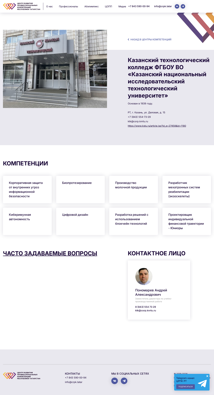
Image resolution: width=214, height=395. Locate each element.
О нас (49, 6)
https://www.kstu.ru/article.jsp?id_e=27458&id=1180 (157, 125)
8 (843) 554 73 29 (145, 306)
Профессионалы (68, 6)
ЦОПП (108, 6)
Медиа (122, 6)
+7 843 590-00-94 (139, 6)
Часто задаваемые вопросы (50, 253)
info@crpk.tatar (163, 6)
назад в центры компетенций (150, 39)
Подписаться (185, 386)
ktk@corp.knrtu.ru (145, 310)
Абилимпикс (91, 6)
